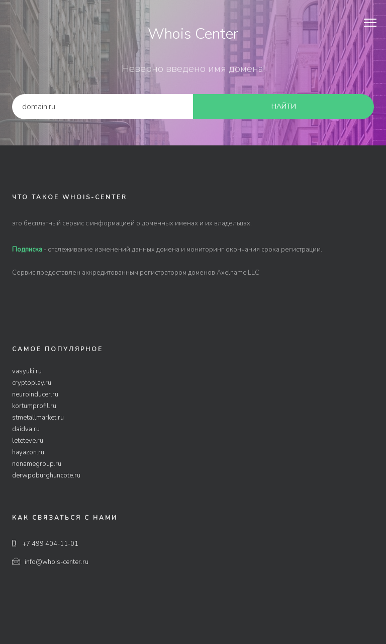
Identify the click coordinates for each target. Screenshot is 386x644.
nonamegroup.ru (36, 463)
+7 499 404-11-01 (45, 543)
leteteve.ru (27, 440)
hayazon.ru (28, 452)
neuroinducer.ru (35, 394)
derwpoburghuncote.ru (46, 475)
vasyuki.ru (27, 371)
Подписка (27, 249)
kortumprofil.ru (34, 406)
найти (283, 106)
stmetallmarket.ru (38, 417)
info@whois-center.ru (50, 562)
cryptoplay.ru (31, 382)
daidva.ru (26, 429)
